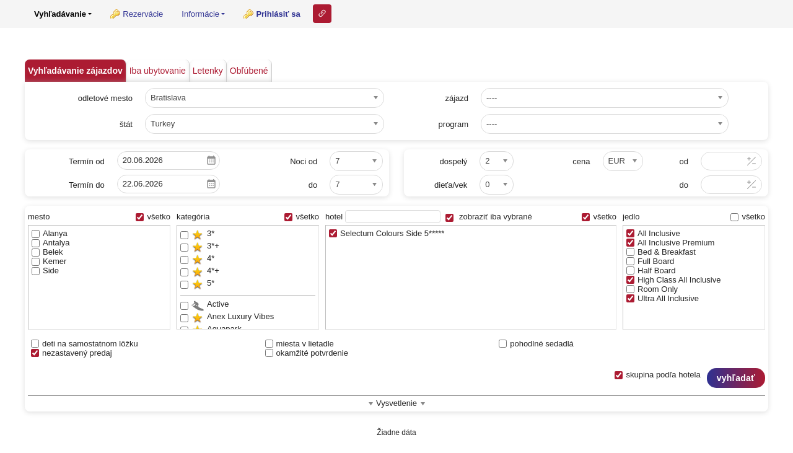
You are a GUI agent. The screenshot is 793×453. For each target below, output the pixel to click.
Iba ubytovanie (157, 71)
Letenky (208, 71)
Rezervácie (143, 14)
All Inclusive (653, 233)
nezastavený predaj (71, 353)
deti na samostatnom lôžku (84, 343)
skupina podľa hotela (657, 374)
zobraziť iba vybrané (488, 216)
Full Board (650, 261)
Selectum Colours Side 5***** (386, 233)
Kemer (49, 261)
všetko (153, 216)
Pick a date (211, 160)
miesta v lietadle (299, 343)
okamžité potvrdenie (306, 353)
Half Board (650, 270)
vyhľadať (736, 378)
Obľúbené (249, 71)
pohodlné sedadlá (536, 343)
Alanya (50, 233)
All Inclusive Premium (670, 242)
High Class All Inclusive (673, 279)
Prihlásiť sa (278, 14)
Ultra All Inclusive (662, 298)
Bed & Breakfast (661, 252)
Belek (47, 252)
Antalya (50, 242)
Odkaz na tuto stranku (322, 13)
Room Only (652, 289)
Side (45, 270)
